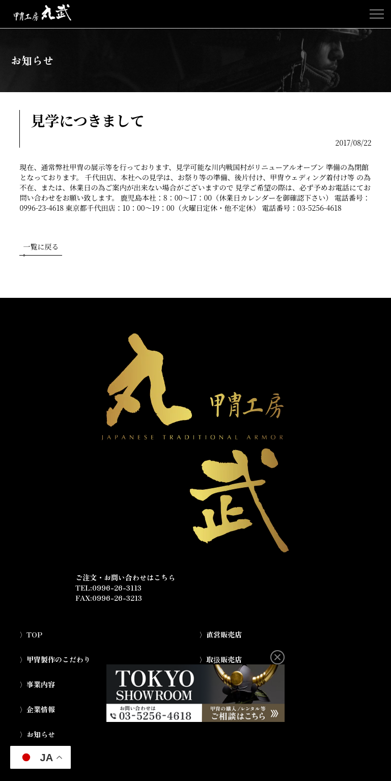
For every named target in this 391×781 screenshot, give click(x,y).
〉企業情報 (37, 709)
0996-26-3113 (117, 587)
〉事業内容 (37, 684)
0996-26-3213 (117, 598)
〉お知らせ (37, 734)
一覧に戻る (41, 248)
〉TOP (30, 634)
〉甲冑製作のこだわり (55, 659)
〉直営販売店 (220, 634)
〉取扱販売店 (220, 659)
